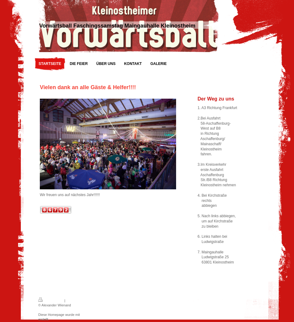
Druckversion (50, 300)
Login (173, 299)
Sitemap (72, 300)
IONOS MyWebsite (95, 314)
